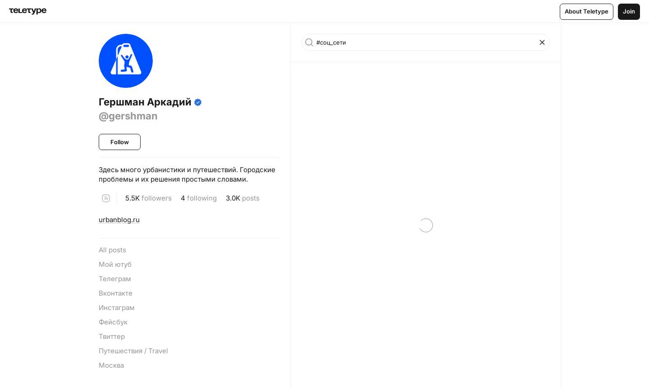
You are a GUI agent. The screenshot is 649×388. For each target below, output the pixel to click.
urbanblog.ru (119, 219)
